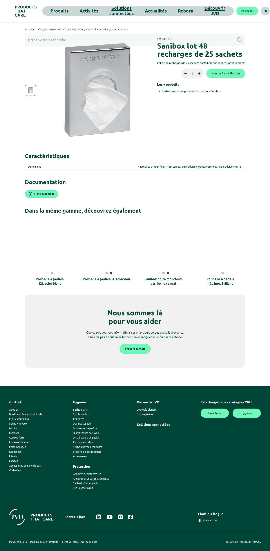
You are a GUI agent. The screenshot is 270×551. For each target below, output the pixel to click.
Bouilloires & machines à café (26, 414)
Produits (69, 10)
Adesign (14, 409)
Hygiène (79, 402)
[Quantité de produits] (192, 73)
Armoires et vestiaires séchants (91, 478)
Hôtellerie (214, 413)
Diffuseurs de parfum (85, 428)
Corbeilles (15, 470)
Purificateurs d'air (19, 419)
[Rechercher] (256, 11)
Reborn (150, 10)
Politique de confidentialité (44, 542)
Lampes (13, 460)
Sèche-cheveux (18, 423)
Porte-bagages (17, 447)
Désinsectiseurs (82, 423)
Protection (81, 466)
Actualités (134, 10)
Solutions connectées (109, 10)
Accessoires (80, 456)
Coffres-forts (16, 437)
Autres (80, 29)
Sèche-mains (80, 409)
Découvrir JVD (168, 10)
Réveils (13, 456)
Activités (84, 10)
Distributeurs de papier (86, 437)
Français (207, 520)
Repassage (15, 451)
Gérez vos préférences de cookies (79, 542)
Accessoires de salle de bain (60, 29)
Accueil (28, 29)
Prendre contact (135, 348)
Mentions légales (18, 542)
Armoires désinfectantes (87, 474)
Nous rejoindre (145, 414)
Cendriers (78, 419)
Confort (39, 29)
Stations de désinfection (87, 451)
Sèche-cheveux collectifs (87, 447)
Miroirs (13, 428)
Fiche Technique (42, 194)
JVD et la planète (147, 409)
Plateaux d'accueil (19, 442)
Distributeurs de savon (86, 433)
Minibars (14, 433)
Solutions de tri (81, 414)
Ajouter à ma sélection (226, 73)
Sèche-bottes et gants (86, 483)
